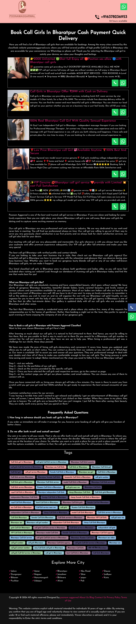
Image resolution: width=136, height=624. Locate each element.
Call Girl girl (15, 472)
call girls (63, 508)
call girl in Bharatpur (53, 553)
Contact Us (100, 597)
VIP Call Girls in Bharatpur (21, 533)
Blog (91, 597)
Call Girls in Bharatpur (107, 472)
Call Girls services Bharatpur (22, 477)
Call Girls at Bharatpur (78, 467)
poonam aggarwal (69, 597)
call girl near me (117, 517)
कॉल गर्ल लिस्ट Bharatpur (97, 548)
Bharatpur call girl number (37, 523)
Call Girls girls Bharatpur (105, 492)
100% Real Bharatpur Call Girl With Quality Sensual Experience (73, 120)
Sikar (83, 574)
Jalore (14, 571)
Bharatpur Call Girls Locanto (82, 462)
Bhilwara (61, 578)
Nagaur (38, 574)
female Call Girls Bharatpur (42, 517)
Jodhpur (108, 574)
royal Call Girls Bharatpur (21, 502)
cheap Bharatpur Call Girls (79, 492)
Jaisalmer (61, 574)
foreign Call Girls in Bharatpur (54, 497)
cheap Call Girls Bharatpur (94, 523)
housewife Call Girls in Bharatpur (78, 477)
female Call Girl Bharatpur (98, 502)
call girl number (17, 543)
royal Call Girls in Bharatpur (22, 492)
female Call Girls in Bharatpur (62, 472)
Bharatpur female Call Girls (49, 477)
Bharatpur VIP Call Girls (96, 517)
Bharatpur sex (16, 523)
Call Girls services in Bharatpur (70, 517)
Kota (106, 578)
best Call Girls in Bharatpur (77, 553)
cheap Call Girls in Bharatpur (55, 513)
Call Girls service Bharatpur (22, 487)
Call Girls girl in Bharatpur (21, 462)
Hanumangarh (41, 578)
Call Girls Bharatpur (19, 517)
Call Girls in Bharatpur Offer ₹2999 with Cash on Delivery (69, 91)
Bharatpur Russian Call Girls (82, 538)
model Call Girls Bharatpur (82, 513)
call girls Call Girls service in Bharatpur (50, 528)
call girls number (101, 477)
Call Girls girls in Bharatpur (21, 482)
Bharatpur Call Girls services (102, 482)
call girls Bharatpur (35, 543)
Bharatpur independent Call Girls (51, 492)
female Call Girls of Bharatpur (75, 533)
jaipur (83, 578)
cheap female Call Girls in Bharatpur (85, 497)
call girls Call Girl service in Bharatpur (51, 462)
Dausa (107, 571)
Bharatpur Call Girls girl (101, 467)
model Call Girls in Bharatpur (75, 482)
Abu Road (85, 571)
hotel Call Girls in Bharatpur (47, 502)
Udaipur (38, 581)
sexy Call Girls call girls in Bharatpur (48, 548)
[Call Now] (132, 307)
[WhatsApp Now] (132, 317)
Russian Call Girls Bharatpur (83, 508)
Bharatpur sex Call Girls (54, 467)
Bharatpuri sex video (106, 538)
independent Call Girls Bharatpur (66, 523)
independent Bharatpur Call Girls (24, 497)
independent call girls (106, 528)
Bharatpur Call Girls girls (72, 502)
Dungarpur (16, 574)
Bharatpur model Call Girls (47, 533)
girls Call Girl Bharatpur (20, 528)
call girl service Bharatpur (35, 472)
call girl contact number (20, 548)
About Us (84, 597)
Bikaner (14, 578)
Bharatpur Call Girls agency (59, 543)
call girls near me (73, 487)
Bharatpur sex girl (86, 472)
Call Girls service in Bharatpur (109, 513)
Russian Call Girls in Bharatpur (49, 487)
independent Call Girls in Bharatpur (25, 513)
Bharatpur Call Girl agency (102, 533)
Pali (82, 581)
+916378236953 (114, 17)
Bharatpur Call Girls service (48, 482)
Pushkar (15, 581)
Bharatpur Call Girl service (21, 538)
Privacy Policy (113, 597)
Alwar (60, 581)
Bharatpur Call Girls (92, 487)
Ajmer (37, 571)
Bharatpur (62, 571)
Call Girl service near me (46, 508)
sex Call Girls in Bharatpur (21, 508)
